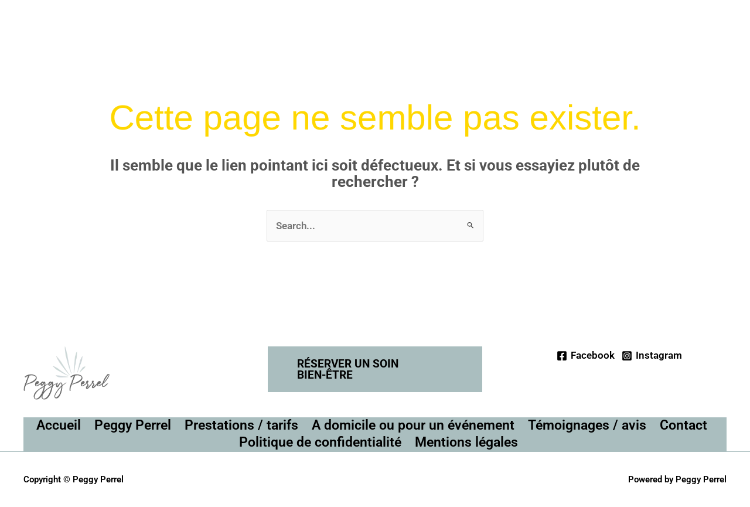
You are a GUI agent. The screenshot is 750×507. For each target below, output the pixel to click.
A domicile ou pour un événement (413, 425)
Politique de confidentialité (320, 442)
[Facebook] (586, 356)
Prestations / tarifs (241, 425)
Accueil (58, 425)
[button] (375, 369)
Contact (683, 425)
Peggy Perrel (132, 425)
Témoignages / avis (587, 425)
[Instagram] (652, 356)
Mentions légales (466, 442)
